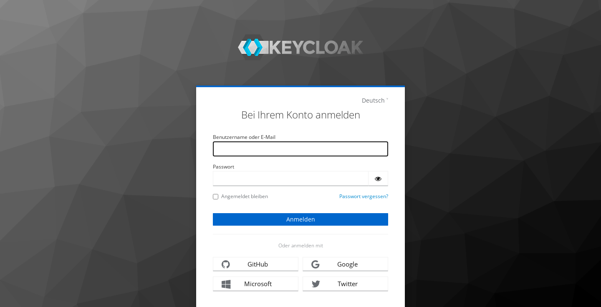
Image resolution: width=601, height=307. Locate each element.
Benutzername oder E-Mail (244, 137)
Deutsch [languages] (373, 100)
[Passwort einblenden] (378, 178)
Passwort (223, 166)
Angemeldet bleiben (240, 196)
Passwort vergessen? (363, 196)
